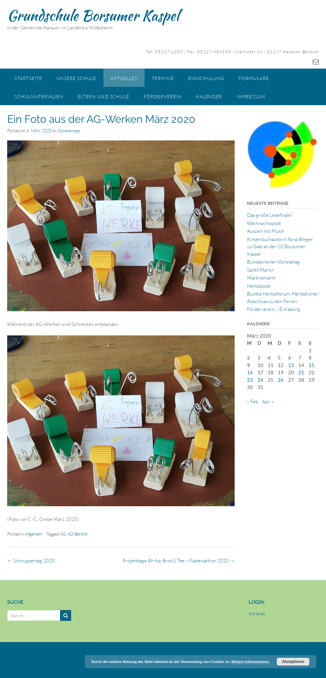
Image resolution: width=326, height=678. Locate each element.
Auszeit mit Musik (265, 231)
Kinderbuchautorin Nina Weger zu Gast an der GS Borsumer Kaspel (280, 246)
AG (63, 534)
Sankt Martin (260, 270)
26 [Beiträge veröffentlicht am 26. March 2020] (281, 380)
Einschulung (206, 78)
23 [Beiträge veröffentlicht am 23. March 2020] (250, 380)
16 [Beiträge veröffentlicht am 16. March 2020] (250, 372)
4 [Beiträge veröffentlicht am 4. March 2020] (269, 358)
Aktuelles (124, 78)
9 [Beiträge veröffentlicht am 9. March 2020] (248, 365)
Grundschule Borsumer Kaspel (93, 15)
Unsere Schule (76, 78)
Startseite (28, 78)
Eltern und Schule (103, 96)
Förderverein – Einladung (273, 309)
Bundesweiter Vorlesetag (273, 262)
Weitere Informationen (250, 662)
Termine (163, 78)
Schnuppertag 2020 (31, 560)
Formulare (254, 78)
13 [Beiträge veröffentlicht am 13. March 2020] (291, 365)
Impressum (251, 96)
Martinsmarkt (261, 278)
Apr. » (268, 401)
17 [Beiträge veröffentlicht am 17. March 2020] (260, 372)
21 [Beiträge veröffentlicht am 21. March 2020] (301, 372)
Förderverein (163, 96)
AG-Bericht (78, 534)
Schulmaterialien (38, 96)
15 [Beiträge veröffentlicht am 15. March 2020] (312, 365)
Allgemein (33, 534)
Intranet (257, 613)
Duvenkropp (69, 130)
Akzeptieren (293, 661)
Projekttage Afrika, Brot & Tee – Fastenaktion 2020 (178, 560)
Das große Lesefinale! (269, 215)
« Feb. (253, 401)
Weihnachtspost (264, 223)
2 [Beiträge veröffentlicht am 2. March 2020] (248, 358)
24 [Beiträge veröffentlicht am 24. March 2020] (260, 380)
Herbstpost (258, 286)
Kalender (209, 96)
